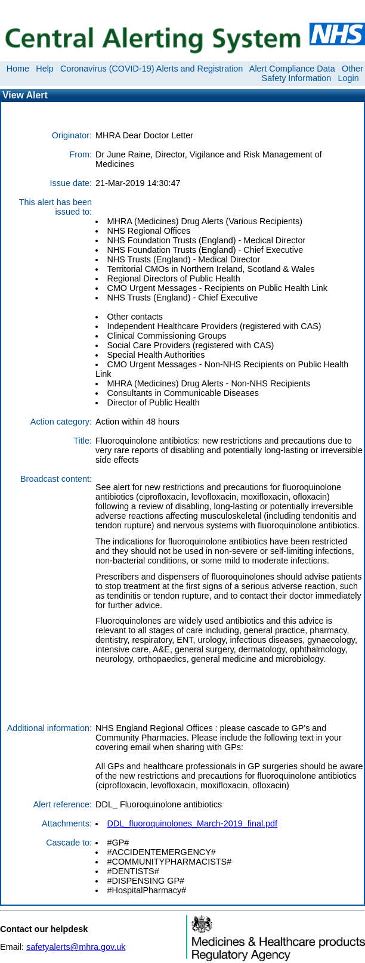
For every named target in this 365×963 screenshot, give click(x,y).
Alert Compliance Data (292, 68)
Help (45, 68)
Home (18, 68)
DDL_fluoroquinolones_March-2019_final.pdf (192, 823)
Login (348, 78)
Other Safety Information (312, 73)
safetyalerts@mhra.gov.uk (75, 947)
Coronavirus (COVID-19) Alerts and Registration (151, 68)
